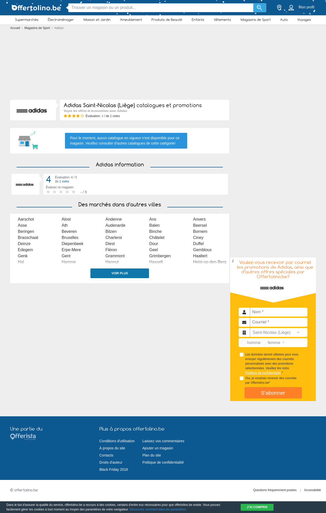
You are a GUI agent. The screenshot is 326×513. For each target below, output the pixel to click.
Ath (65, 225)
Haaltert (200, 256)
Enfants (198, 20)
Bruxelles (70, 237)
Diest (110, 243)
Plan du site (151, 455)
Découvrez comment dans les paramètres (158, 509)
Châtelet (157, 237)
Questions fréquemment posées (274, 490)
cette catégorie (162, 143)
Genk (23, 256)
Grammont (115, 256)
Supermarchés (26, 20)
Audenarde (115, 225)
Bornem (200, 231)
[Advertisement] (163, 66)
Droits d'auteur (111, 462)
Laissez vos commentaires (163, 441)
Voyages (304, 20)
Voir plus (120, 273)
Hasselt (156, 262)
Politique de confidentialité (263, 373)
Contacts (106, 455)
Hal (21, 262)
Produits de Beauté (167, 20)
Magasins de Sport (256, 20)
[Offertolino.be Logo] (35, 7)
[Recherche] (259, 7)
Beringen (26, 231)
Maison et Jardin (97, 20)
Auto (284, 20)
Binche (155, 231)
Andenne (113, 219)
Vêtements (222, 20)
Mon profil (306, 7)
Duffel (198, 243)
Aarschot (26, 219)
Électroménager (61, 20)
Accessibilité (312, 490)
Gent (66, 256)
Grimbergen (160, 256)
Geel (153, 250)
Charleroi (113, 237)
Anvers (199, 219)
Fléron (111, 250)
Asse (22, 225)
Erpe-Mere (71, 250)
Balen (154, 225)
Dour (153, 243)
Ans (152, 219)
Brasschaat (28, 237)
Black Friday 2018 (113, 469)
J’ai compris (257, 507)
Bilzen (111, 231)
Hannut (112, 262)
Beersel (200, 225)
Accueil (15, 28)
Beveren (69, 231)
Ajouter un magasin (157, 448)
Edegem (25, 250)
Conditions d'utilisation (117, 441)
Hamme (69, 262)
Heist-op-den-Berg (209, 262)
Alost (66, 219)
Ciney (198, 237)
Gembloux (202, 250)
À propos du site (112, 448)
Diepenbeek (72, 243)
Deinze (24, 243)
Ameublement (131, 20)
